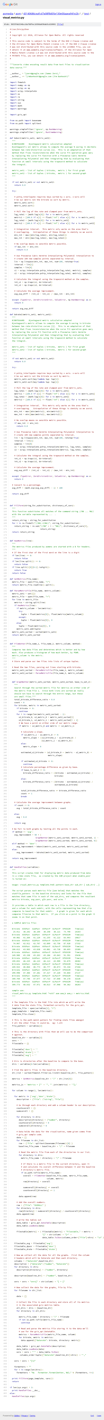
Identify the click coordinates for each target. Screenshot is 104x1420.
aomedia (8, 13)
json (99, 1415)
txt (92, 1415)
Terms (32, 1415)
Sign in (98, 4)
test (86, 13)
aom (18, 13)
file (60, 24)
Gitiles (17, 1415)
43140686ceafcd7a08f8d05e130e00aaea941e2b (51, 13)
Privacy (24, 1415)
